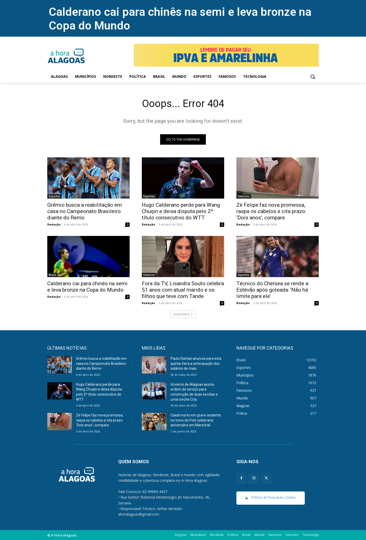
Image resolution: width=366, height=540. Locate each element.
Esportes (54, 196)
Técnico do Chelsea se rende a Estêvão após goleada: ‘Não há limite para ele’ (272, 289)
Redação (53, 224)
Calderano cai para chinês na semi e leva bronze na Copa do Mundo (87, 286)
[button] (313, 76)
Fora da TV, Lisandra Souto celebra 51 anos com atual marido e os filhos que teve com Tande (183, 289)
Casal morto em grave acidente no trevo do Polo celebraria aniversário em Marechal (196, 420)
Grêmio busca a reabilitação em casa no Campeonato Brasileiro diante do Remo (84, 211)
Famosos (244, 196)
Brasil (52, 275)
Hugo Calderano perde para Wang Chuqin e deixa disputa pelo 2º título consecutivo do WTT (181, 211)
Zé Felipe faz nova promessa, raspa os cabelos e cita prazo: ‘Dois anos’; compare (271, 211)
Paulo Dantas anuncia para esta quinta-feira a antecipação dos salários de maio (196, 363)
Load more (183, 314)
